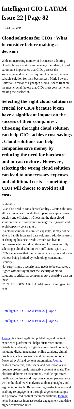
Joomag (7, 338)
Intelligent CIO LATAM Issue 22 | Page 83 (31, 320)
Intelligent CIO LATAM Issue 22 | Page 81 (31, 311)
